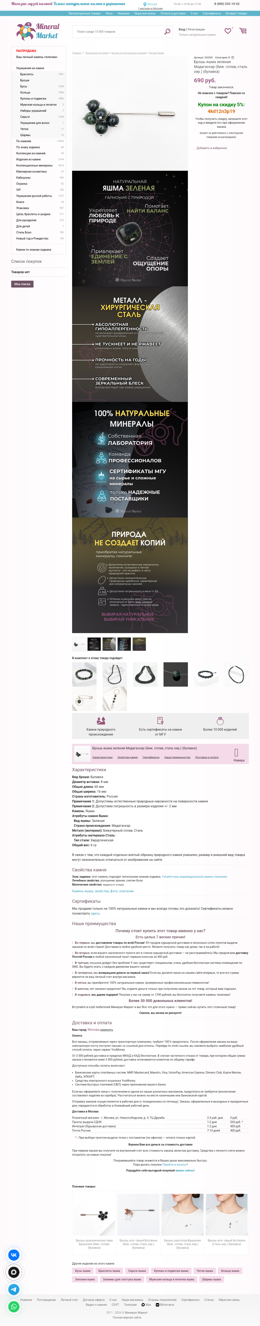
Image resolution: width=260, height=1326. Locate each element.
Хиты (109, 13)
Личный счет (69, 1299)
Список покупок (26, 261)
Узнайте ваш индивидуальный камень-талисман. (195, 876)
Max (146, 1304)
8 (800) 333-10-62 (226, 4)
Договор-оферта (94, 1299)
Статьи (209, 1299)
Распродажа (26, 51)
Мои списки (22, 284)
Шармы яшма (211, 1279)
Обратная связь (229, 1299)
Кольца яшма (230, 1270)
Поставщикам (46, 1299)
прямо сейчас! (185, 1170)
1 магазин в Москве (150, 8)
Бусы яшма (82, 1270)
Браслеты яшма (109, 1270)
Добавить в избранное (211, 148)
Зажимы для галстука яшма (122, 1279)
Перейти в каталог (174, 1164)
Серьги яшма (137, 1270)
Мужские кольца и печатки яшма (171, 1279)
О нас (194, 13)
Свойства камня (127, 757)
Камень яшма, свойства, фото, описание (103, 891)
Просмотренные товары (84, 13)
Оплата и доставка (173, 13)
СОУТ (115, 1304)
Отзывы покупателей (162, 1299)
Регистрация (196, 29)
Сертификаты (212, 13)
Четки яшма (205, 1270)
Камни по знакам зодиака (33, 249)
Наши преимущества (177, 757)
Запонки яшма (85, 1279)
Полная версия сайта (127, 1317)
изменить (106, 1029)
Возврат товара (236, 13)
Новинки (123, 13)
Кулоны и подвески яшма (171, 1270)
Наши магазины (145, 13)
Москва (152, 3)
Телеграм (130, 1304)
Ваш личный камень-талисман (36, 57)
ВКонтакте (165, 1305)
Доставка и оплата (207, 757)
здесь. (96, 913)
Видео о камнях (96, 1304)
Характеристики (102, 757)
